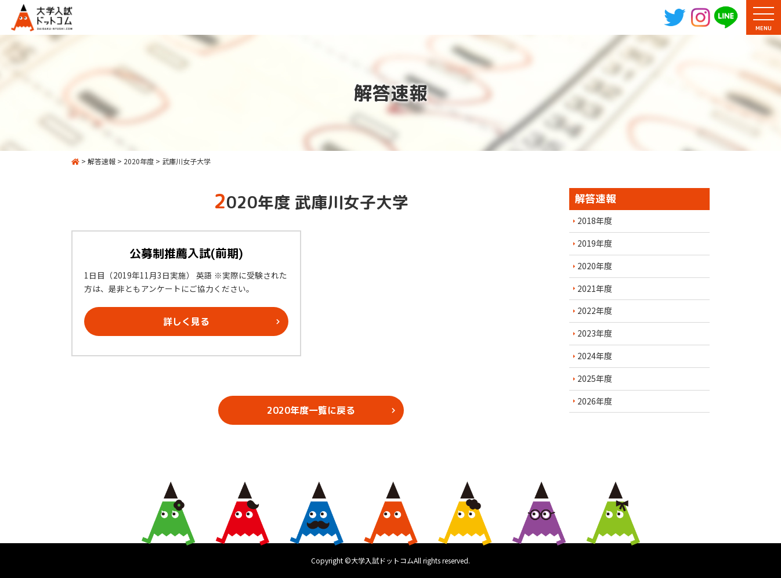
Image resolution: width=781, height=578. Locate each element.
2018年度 (594, 220)
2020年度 (594, 266)
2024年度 (594, 356)
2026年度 (594, 401)
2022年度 (594, 310)
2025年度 (594, 378)
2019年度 (594, 243)
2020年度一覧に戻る (311, 410)
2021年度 (594, 288)
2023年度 (594, 333)
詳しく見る (186, 321)
